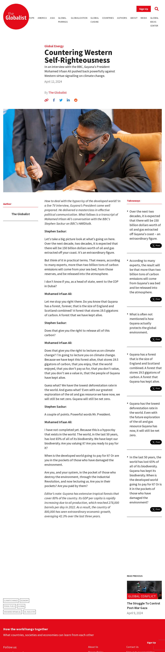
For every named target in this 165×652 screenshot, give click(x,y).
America (42, 17)
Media (144, 17)
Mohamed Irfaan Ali (12, 612)
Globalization (79, 17)
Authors (122, 17)
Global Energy (54, 46)
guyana (21, 606)
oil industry (29, 612)
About (134, 17)
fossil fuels (9, 606)
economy (24, 600)
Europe (30, 17)
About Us (93, 646)
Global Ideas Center (154, 21)
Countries (108, 17)
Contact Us (132, 646)
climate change (11, 600)
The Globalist (57, 92)
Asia (52, 17)
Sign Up (143, 8)
